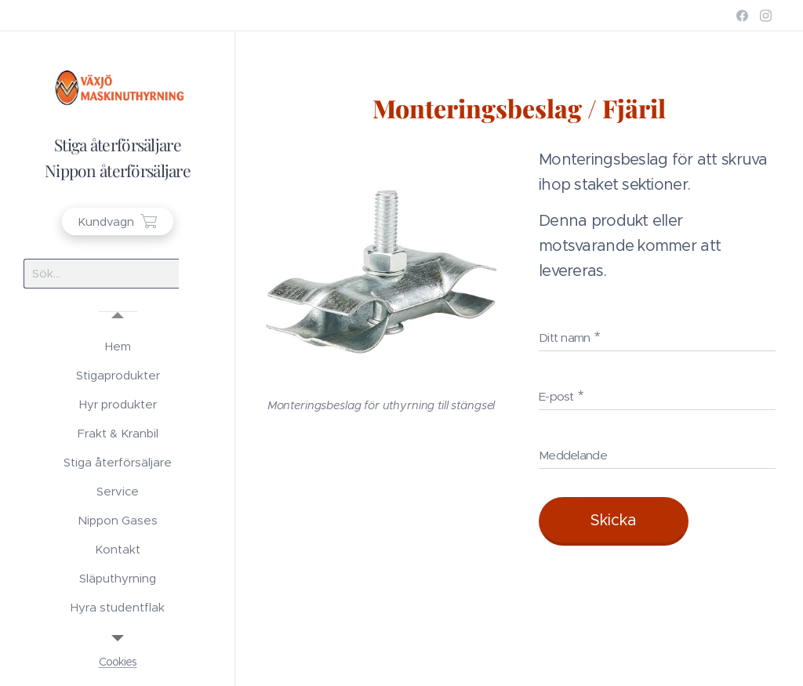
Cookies (118, 662)
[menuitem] (118, 346)
